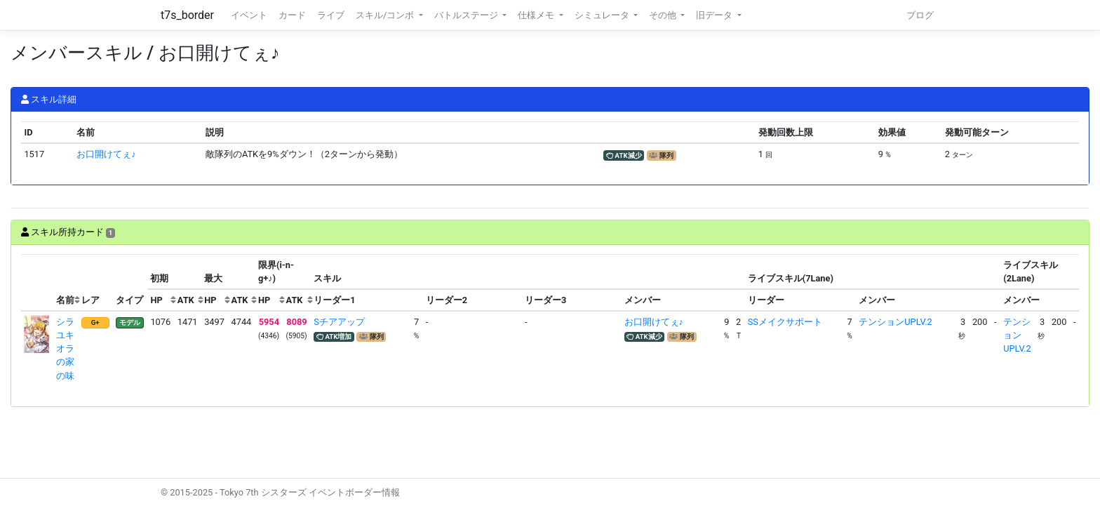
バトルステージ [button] (467, 15)
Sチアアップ (339, 322)
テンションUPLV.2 (895, 322)
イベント (249, 15)
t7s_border (187, 15)
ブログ (920, 15)
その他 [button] (663, 15)
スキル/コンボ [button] (386, 15)
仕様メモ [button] (537, 15)
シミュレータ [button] (603, 15)
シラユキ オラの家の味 (69, 349)
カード (292, 15)
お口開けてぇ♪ (105, 154)
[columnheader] (37, 283)
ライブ (330, 15)
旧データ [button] (715, 15)
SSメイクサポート (785, 322)
